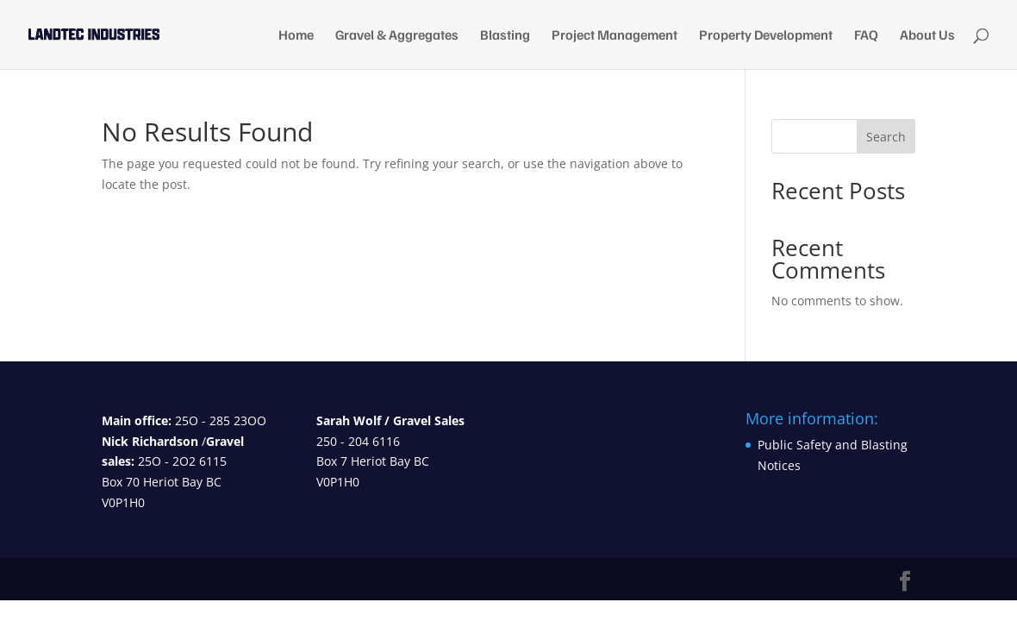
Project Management (614, 35)
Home (296, 35)
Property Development (766, 35)
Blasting (505, 35)
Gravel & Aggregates (397, 35)
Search (886, 137)
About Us (927, 35)
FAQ (866, 35)
